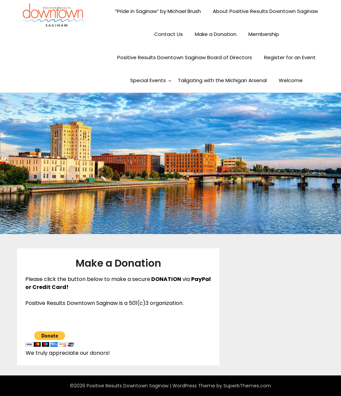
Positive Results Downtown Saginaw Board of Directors (184, 57)
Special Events (148, 80)
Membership (263, 34)
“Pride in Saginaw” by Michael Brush (158, 11)
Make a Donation (215, 34)
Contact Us (168, 34)
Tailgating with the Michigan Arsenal (222, 80)
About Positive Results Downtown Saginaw (265, 11)
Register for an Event (290, 57)
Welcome (291, 80)
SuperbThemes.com (247, 385)
